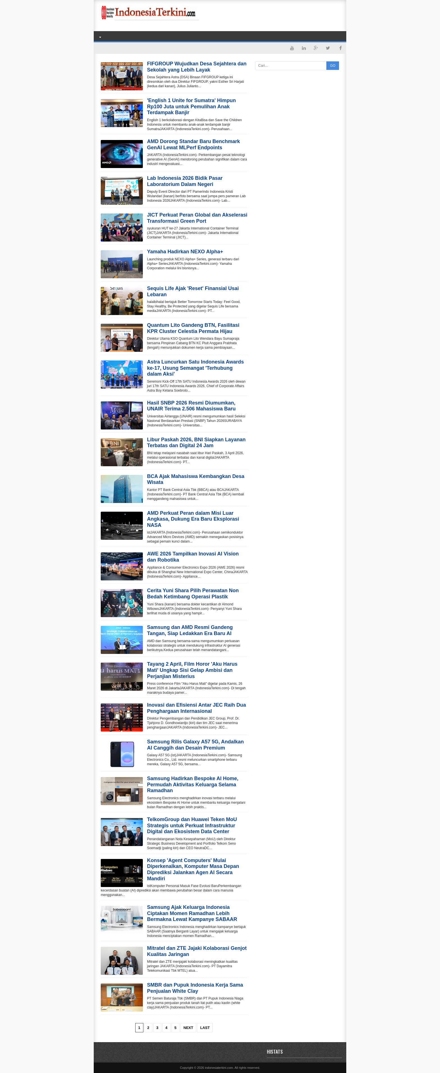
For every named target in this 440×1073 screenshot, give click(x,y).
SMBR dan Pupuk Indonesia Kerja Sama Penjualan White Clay (195, 988)
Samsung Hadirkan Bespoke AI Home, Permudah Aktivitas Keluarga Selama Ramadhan (192, 784)
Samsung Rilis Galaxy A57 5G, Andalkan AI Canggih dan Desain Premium (195, 745)
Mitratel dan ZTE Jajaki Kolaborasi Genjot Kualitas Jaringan (197, 951)
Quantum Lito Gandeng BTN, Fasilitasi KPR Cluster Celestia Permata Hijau (193, 328)
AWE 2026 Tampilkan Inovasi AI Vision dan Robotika (193, 557)
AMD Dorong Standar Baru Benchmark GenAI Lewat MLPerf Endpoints (193, 144)
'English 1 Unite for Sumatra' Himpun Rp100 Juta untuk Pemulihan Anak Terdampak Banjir (191, 106)
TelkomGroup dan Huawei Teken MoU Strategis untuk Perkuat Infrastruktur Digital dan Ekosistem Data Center (192, 825)
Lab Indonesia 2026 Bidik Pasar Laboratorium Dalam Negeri (185, 181)
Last (205, 1028)
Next (188, 1028)
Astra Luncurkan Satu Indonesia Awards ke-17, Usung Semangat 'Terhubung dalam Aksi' (195, 368)
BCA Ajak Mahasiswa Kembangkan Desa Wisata (195, 479)
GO (332, 66)
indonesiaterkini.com (219, 1067)
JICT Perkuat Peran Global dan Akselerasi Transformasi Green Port (197, 218)
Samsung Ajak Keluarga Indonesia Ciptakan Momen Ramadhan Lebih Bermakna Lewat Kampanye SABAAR (192, 913)
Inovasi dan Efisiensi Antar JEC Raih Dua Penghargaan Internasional (196, 708)
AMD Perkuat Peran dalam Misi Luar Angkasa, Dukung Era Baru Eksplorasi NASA (193, 519)
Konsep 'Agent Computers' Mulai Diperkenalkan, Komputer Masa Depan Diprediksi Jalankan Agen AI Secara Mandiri (193, 869)
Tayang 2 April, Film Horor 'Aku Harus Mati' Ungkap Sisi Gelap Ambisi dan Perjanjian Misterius (192, 670)
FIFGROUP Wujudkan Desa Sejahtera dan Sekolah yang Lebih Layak (196, 67)
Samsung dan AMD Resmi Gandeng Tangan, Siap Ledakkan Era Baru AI (190, 630)
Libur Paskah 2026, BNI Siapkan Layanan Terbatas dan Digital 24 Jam (196, 443)
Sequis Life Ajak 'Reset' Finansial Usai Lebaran (193, 291)
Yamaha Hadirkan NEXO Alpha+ (185, 251)
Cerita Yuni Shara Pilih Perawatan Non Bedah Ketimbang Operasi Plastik (193, 593)
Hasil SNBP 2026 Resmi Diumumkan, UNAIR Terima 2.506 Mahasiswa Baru (191, 406)
